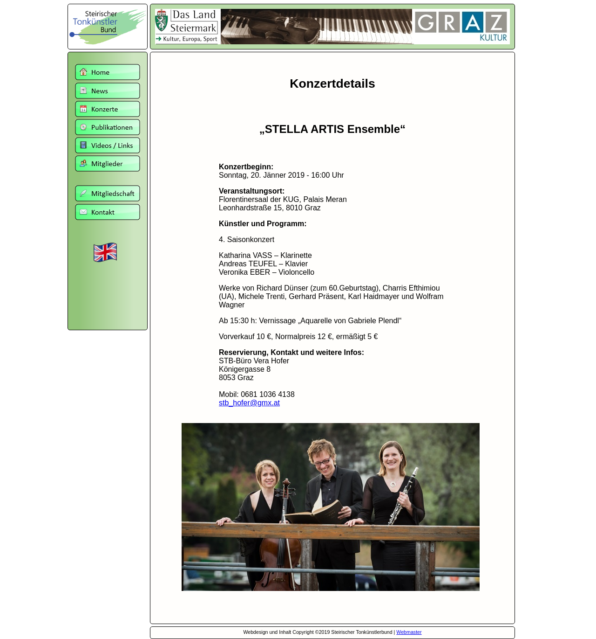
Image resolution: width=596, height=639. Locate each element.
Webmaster (408, 632)
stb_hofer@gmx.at (249, 403)
